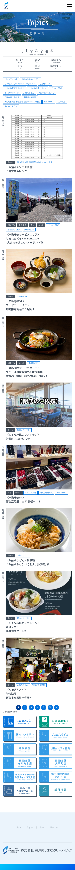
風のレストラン (11, 106)
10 (50, 707)
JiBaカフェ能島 (11, 79)
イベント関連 (56, 88)
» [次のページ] (56, 707)
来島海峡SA (49, 102)
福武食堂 (61, 102)
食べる (10, 162)
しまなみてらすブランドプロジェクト (20, 84)
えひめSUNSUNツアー (30, 79)
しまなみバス (44, 84)
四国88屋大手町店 (12, 97)
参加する (22, 225)
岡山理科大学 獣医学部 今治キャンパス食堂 (22, 102)
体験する (11, 225)
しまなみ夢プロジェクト (14, 88)
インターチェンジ (12, 93)
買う (32, 225)
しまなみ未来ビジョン (38, 88)
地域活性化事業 (29, 97)
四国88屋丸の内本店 (46, 93)
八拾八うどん (28, 93)
